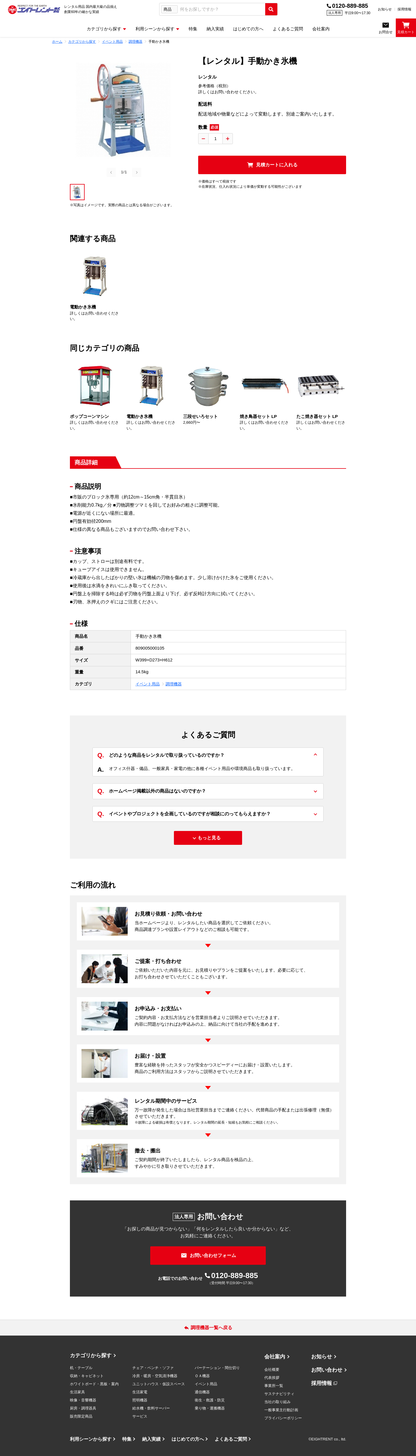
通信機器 (202, 1392)
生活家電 (139, 1392)
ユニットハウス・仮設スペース (158, 1384)
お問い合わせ (326, 1370)
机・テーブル (81, 1368)
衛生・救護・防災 (210, 1400)
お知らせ (385, 9)
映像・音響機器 (83, 1400)
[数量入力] (215, 138)
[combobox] (221, 9)
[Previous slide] (111, 172)
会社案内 (274, 1357)
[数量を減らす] (203, 138)
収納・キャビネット (87, 1376)
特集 (126, 1439)
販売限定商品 (81, 1416)
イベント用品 (147, 684)
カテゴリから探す (91, 1355)
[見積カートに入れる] (272, 165)
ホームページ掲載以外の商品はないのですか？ (151, 791)
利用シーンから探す (91, 1439)
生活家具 (77, 1392)
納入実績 (151, 1439)
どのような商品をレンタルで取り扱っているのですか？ (160, 755)
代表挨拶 (271, 1377)
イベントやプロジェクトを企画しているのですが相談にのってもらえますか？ (184, 814)
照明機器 (139, 1400)
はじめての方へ (188, 1439)
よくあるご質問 (231, 1439)
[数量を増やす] (227, 138)
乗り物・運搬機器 (210, 1408)
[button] (77, 192)
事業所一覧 (273, 1386)
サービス (139, 1416)
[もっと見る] (208, 838)
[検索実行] (271, 9)
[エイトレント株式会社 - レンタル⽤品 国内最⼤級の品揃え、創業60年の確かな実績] (34, 9)
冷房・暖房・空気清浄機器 (154, 1376)
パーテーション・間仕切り (217, 1368)
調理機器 (174, 684)
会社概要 (271, 1369)
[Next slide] (136, 172)
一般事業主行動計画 (281, 1410)
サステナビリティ (279, 1394)
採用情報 (404, 9)
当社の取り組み (277, 1402)
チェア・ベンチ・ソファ (153, 1368)
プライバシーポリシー (283, 1418)
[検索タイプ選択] (169, 9)
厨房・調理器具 (83, 1408)
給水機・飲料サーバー (151, 1408)
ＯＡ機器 (202, 1376)
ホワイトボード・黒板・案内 (94, 1384)
